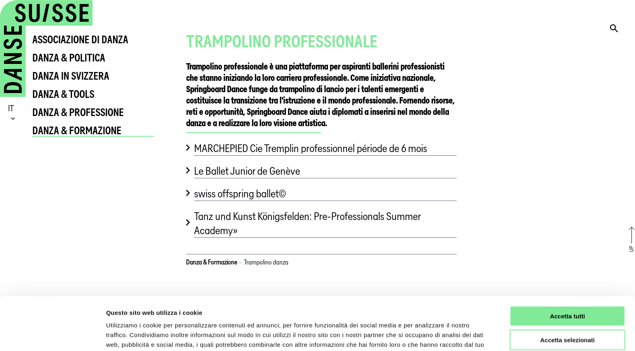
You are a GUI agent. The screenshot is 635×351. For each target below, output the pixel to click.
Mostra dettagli (425, 335)
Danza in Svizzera (70, 75)
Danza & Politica (68, 57)
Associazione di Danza (80, 39)
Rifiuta (567, 318)
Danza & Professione (78, 112)
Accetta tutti (567, 270)
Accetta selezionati (567, 294)
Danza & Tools (63, 94)
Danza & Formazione (76, 130)
